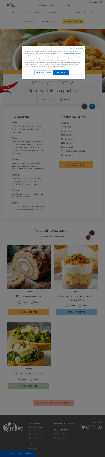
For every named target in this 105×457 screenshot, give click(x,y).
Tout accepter (60, 72)
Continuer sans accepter (76, 48)
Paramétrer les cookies (43, 72)
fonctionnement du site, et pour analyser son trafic (66, 53)
